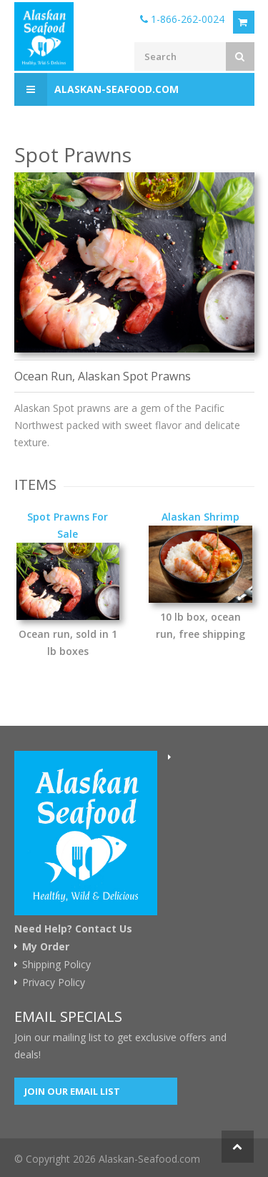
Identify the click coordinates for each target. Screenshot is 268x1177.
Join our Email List (72, 1091)
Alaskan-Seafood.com (96, 89)
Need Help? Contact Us (73, 928)
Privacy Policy (53, 982)
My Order (45, 946)
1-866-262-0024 (182, 19)
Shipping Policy (56, 964)
